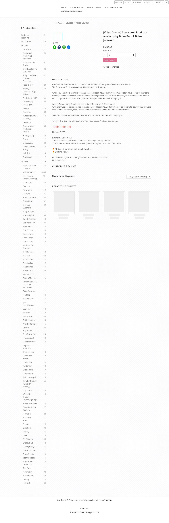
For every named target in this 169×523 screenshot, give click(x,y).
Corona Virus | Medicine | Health (29, 129)
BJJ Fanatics (28, 439)
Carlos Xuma (28, 352)
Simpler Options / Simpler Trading (30, 384)
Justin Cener (28, 298)
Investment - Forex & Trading (30, 177)
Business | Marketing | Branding (28, 56)
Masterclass (28, 475)
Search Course (94, 7)
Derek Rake (28, 369)
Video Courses (29, 172)
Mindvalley (27, 472)
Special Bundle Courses (29, 167)
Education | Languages (28, 103)
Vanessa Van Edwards (28, 246)
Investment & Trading (29, 63)
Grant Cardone (29, 219)
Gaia (25, 435)
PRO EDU (27, 414)
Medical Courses (30, 403)
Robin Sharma (29, 320)
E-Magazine (28, 143)
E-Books (24, 45)
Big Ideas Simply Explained (30, 70)
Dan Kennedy (29, 222)
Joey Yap (26, 193)
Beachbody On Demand (29, 408)
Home (63, 7)
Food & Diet (28, 85)
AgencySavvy (28, 446)
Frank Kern (27, 201)
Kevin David (28, 274)
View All (59, 23)
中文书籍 (26, 153)
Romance (27, 112)
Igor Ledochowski (28, 303)
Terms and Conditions (71, 11)
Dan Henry (27, 309)
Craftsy (26, 431)
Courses (24, 161)
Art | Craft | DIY (30, 98)
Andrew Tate (28, 373)
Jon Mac (26, 295)
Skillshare (27, 428)
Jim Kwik (26, 312)
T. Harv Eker (28, 251)
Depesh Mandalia (27, 347)
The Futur (27, 468)
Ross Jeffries (28, 234)
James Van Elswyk (27, 357)
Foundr (26, 424)
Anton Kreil (28, 241)
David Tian (27, 366)
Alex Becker (28, 263)
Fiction (26, 108)
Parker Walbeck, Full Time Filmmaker (30, 284)
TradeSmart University (28, 463)
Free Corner (26, 41)
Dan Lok (26, 186)
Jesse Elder (27, 226)
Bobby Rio (27, 362)
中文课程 (26, 483)
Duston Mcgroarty (27, 329)
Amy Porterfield (29, 324)
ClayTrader (27, 390)
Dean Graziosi (29, 291)
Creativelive (28, 443)
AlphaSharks (28, 454)
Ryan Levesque (29, 377)
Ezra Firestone (29, 334)
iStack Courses (29, 450)
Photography (28, 135)
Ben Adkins (28, 316)
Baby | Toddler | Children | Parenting (30, 78)
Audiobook (27, 157)
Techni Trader (29, 458)
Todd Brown (28, 259)
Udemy (26, 479)
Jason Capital (28, 215)
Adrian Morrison (30, 278)
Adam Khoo (28, 182)
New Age (27, 122)
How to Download (114, 7)
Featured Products (25, 36)
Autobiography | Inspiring (30, 117)
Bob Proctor (28, 230)
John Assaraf (28, 338)
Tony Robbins (29, 211)
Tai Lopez (27, 255)
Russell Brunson (30, 197)
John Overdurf (29, 341)
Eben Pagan (28, 237)
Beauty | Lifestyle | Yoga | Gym (29, 91)
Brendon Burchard (27, 206)
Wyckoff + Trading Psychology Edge (30, 397)
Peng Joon (27, 190)
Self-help (27, 49)
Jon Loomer (28, 266)
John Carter (28, 270)
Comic (25, 139)
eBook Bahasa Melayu (29, 148)
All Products (76, 7)
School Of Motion (27, 419)
